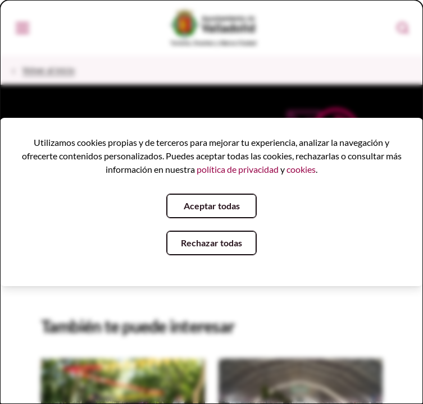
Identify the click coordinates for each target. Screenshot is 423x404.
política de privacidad (238, 169)
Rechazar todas (211, 242)
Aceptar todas (212, 205)
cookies (301, 169)
